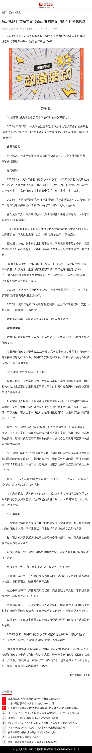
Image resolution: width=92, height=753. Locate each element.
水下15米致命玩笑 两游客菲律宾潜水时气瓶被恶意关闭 (36, 727)
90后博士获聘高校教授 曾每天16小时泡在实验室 (33, 718)
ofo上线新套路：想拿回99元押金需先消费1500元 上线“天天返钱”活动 (43, 713)
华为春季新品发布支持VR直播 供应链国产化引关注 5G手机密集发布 (43, 708)
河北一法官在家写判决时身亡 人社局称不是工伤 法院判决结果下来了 (43, 722)
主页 (4, 12)
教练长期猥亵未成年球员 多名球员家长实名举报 (33, 742)
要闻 (11, 12)
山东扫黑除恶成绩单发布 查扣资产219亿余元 (31, 703)
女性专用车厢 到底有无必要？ (23, 737)
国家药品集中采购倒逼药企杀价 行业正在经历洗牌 (34, 698)
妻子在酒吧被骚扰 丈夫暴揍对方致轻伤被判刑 (31, 732)
